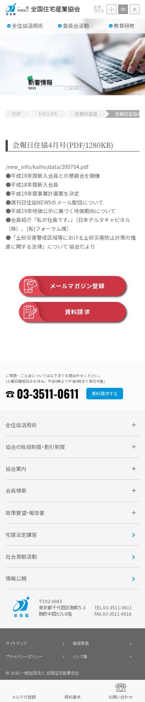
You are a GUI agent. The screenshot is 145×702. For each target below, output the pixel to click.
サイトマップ (16, 643)
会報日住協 (86, 113)
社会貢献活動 (21, 556)
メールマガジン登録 (62, 286)
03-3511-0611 (48, 393)
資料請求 (54, 312)
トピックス (48, 113)
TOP (16, 113)
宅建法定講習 (21, 534)
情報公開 (16, 578)
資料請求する (104, 393)
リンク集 (79, 656)
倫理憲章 (80, 643)
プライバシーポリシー (24, 656)
